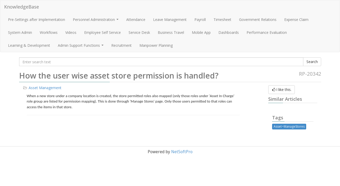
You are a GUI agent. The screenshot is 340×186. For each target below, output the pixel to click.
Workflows (49, 32)
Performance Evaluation (267, 32)
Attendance (135, 19)
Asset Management (45, 87)
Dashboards (228, 32)
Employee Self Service (102, 32)
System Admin (20, 32)
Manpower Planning (156, 45)
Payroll (200, 19)
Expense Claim (296, 19)
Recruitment (121, 45)
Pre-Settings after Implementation (36, 19)
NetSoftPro (182, 151)
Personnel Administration (96, 21)
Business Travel (171, 32)
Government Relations (257, 19)
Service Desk (139, 32)
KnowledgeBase (21, 7)
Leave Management (170, 19)
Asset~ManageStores (289, 126)
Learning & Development (29, 45)
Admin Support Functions (81, 47)
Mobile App (201, 32)
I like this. (281, 89)
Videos (70, 32)
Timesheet (222, 19)
